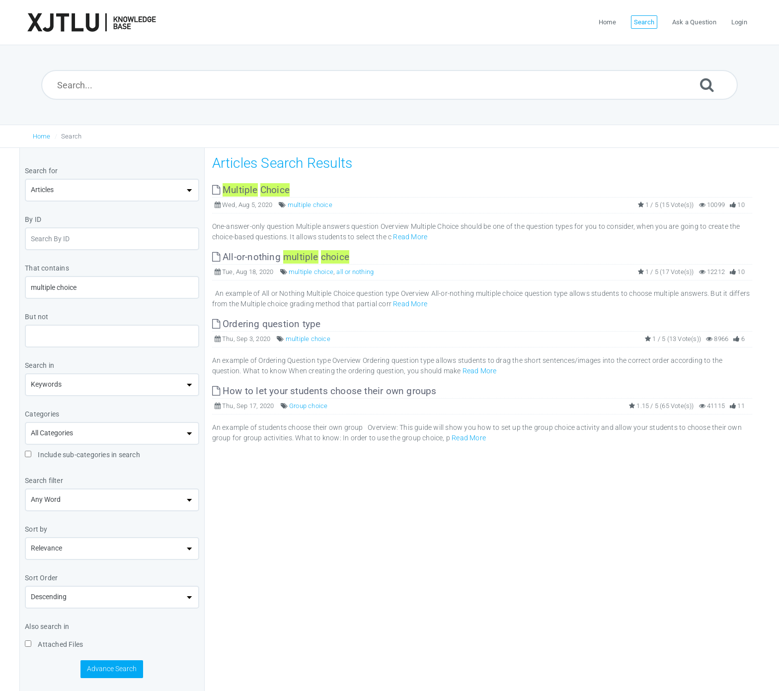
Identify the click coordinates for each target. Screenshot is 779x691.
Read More (410, 237)
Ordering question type (266, 324)
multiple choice (310, 204)
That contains (47, 268)
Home (42, 136)
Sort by (36, 529)
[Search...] (389, 85)
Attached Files (54, 644)
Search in (39, 365)
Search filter (44, 480)
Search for (41, 171)
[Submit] (707, 84)
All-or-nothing (280, 257)
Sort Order (41, 578)
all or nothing (355, 272)
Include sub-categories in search (82, 455)
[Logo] (91, 22)
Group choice (308, 406)
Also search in (47, 626)
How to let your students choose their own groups (324, 391)
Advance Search (112, 669)
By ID (33, 219)
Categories (42, 414)
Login (739, 22)
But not (36, 317)
